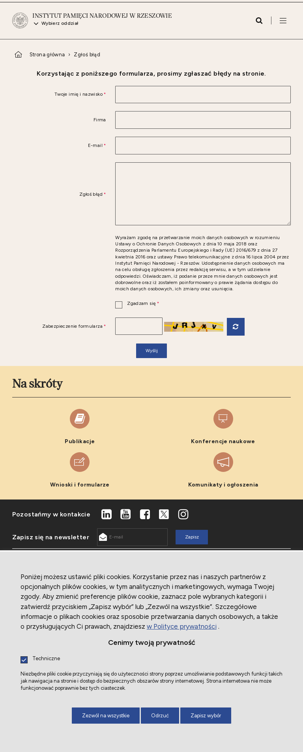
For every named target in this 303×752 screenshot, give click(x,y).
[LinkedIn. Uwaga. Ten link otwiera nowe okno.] (106, 514)
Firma (100, 120)
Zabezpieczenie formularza (59, 326)
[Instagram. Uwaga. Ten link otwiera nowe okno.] (183, 514)
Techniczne (46, 658)
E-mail (59, 145)
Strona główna (47, 55)
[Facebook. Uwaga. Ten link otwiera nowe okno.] (145, 514)
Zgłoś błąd (87, 55)
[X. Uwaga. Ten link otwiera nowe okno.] (164, 514)
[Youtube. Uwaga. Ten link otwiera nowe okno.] (126, 514)
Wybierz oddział (60, 23)
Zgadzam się (137, 303)
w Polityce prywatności (182, 626)
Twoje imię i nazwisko (59, 94)
